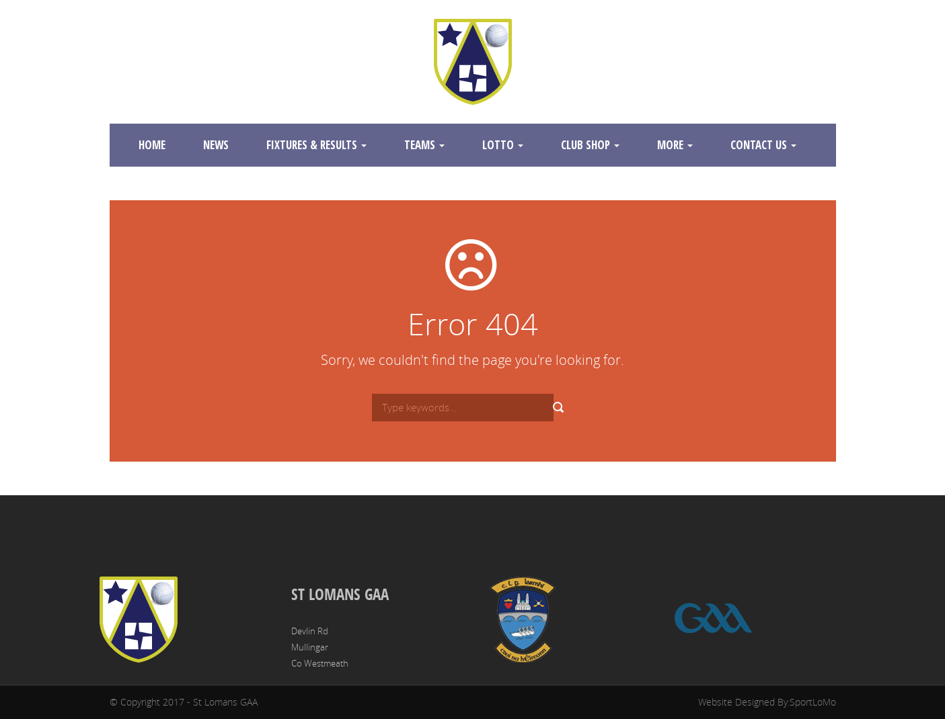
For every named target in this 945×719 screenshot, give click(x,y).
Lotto (502, 145)
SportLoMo (813, 701)
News (216, 145)
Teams (424, 145)
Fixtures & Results (316, 145)
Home (152, 145)
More (675, 145)
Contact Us (763, 145)
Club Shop (590, 145)
